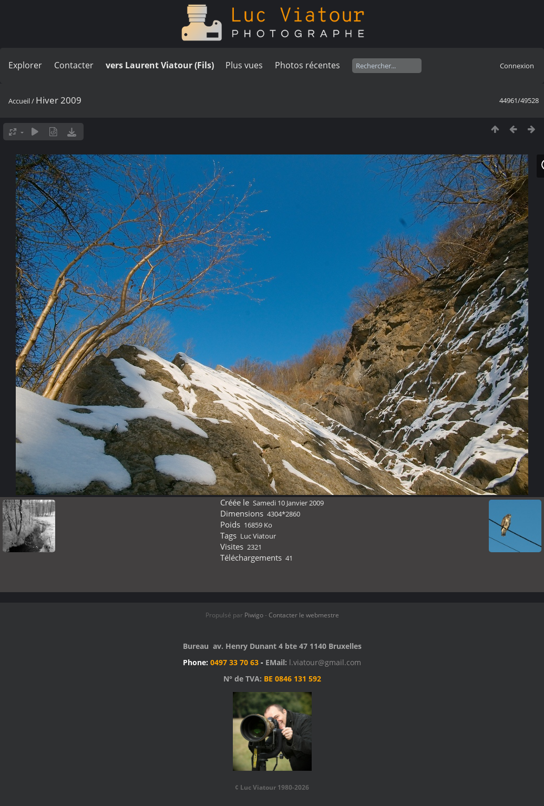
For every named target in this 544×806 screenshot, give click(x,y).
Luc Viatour (258, 536)
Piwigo (253, 615)
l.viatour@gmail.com (325, 662)
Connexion (517, 65)
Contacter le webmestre (304, 615)
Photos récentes (307, 65)
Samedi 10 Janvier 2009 (288, 503)
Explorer (25, 65)
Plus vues (244, 65)
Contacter (74, 65)
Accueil (19, 101)
